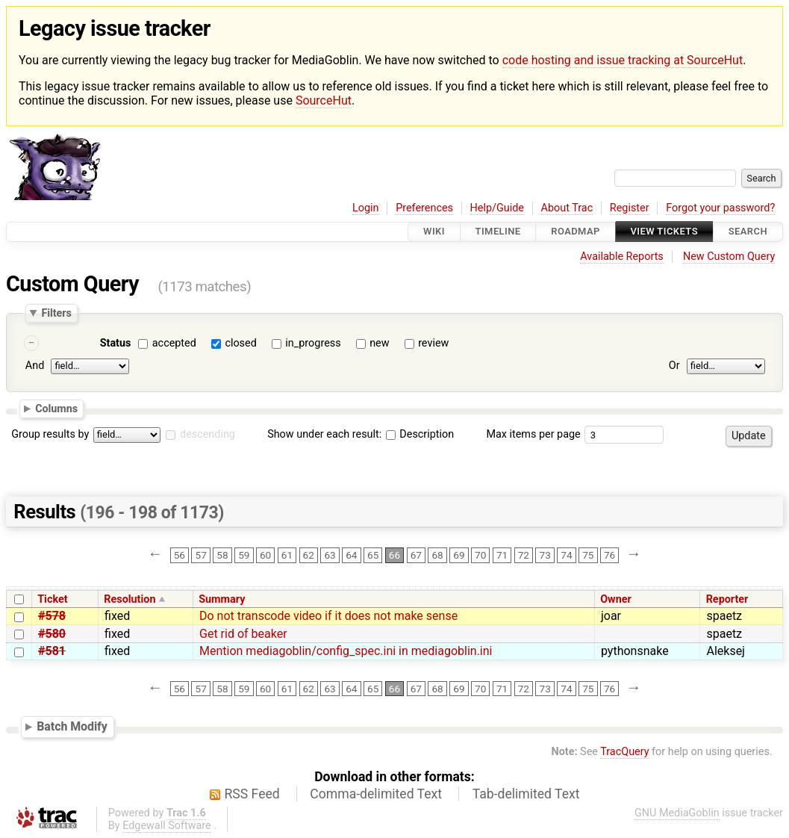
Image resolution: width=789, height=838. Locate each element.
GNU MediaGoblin (677, 813)
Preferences (424, 208)
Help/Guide (497, 208)
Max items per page (533, 434)
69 (458, 555)
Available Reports (622, 256)
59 (243, 555)
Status (115, 343)
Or (674, 366)
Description (420, 434)
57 (201, 555)
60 (265, 555)
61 (287, 555)
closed (240, 343)
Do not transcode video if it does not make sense (328, 616)
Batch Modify (72, 726)
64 (351, 555)
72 (523, 555)
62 (308, 555)
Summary (222, 599)
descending (207, 434)
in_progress (312, 343)
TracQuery (624, 751)
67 (416, 555)
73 (545, 555)
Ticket (52, 599)
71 (502, 555)
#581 (52, 651)
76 (609, 555)
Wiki (434, 232)
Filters (56, 313)
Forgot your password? (720, 208)
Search (748, 232)
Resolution (129, 599)
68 (437, 555)
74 (566, 555)
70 (480, 555)
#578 (52, 616)
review (433, 343)
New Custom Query (729, 256)
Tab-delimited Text (526, 793)
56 (179, 555)
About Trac (567, 208)
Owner (615, 599)
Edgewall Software (166, 825)
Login (365, 208)
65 (372, 555)
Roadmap (575, 232)
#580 (52, 634)
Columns (56, 409)
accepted (174, 343)
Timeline (498, 232)
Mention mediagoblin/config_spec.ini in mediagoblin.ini (345, 651)
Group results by (50, 434)
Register (629, 208)
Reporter (727, 599)
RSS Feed (252, 793)
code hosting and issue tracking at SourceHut (622, 60)
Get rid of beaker (243, 634)
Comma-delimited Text (376, 793)
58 (222, 555)
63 (329, 555)
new (379, 343)
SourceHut (324, 100)
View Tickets (664, 232)
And (34, 366)
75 (587, 555)
